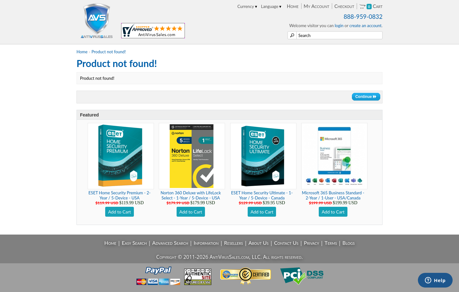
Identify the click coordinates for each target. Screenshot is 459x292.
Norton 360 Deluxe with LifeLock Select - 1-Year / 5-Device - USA (191, 195)
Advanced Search (170, 243)
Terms (330, 243)
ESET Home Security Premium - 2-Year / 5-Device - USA (120, 195)
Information (206, 243)
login (339, 25)
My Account (316, 6)
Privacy (311, 243)
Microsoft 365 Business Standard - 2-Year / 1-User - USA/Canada (333, 195)
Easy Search (134, 243)
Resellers (233, 243)
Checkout (344, 6)
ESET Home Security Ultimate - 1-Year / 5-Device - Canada (262, 195)
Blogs (348, 243)
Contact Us (286, 243)
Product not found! (108, 51)
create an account (365, 25)
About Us (258, 243)
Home (293, 6)
